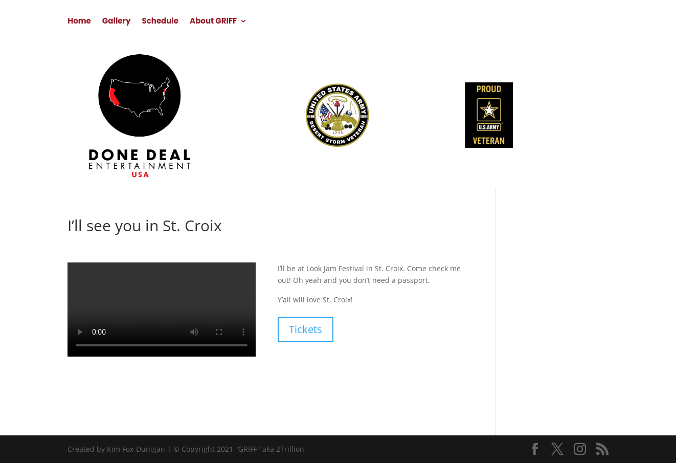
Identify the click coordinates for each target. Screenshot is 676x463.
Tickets (305, 329)
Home (79, 21)
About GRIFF (213, 21)
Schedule (160, 21)
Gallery (116, 21)
